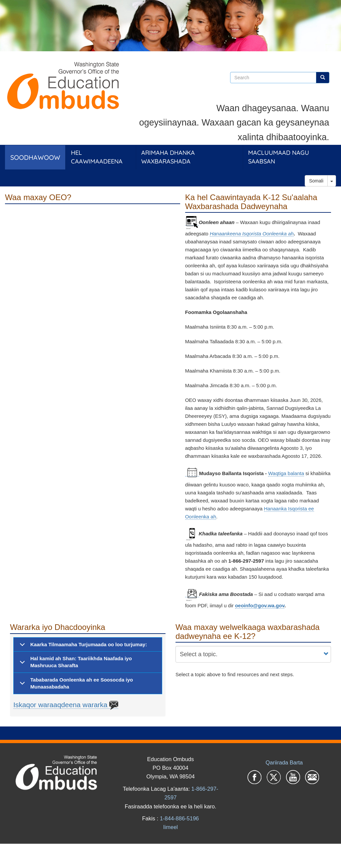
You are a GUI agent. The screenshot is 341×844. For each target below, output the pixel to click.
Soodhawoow (35, 157)
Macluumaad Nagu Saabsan (278, 157)
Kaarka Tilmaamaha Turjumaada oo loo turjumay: (82, 647)
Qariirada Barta (284, 762)
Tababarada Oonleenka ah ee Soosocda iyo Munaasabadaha (75, 685)
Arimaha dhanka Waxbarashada (168, 157)
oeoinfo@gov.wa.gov (259, 605)
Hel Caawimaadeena (97, 157)
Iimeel (170, 827)
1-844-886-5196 (179, 818)
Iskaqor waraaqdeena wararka (65, 705)
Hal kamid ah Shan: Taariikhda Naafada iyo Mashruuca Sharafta (74, 664)
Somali (316, 180)
